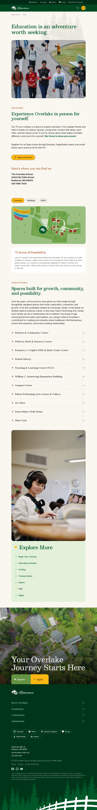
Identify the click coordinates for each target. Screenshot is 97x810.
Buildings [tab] (31, 200)
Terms (13, 764)
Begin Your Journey (27, 557)
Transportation (25, 576)
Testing (22, 569)
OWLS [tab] (43, 200)
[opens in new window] (48, 752)
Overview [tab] (18, 200)
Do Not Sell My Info (32, 764)
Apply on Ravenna (23, 157)
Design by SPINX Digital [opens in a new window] (53, 760)
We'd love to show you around (60, 136)
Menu (83, 8)
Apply (21, 595)
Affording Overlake (27, 563)
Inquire (21, 582)
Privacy (20, 764)
